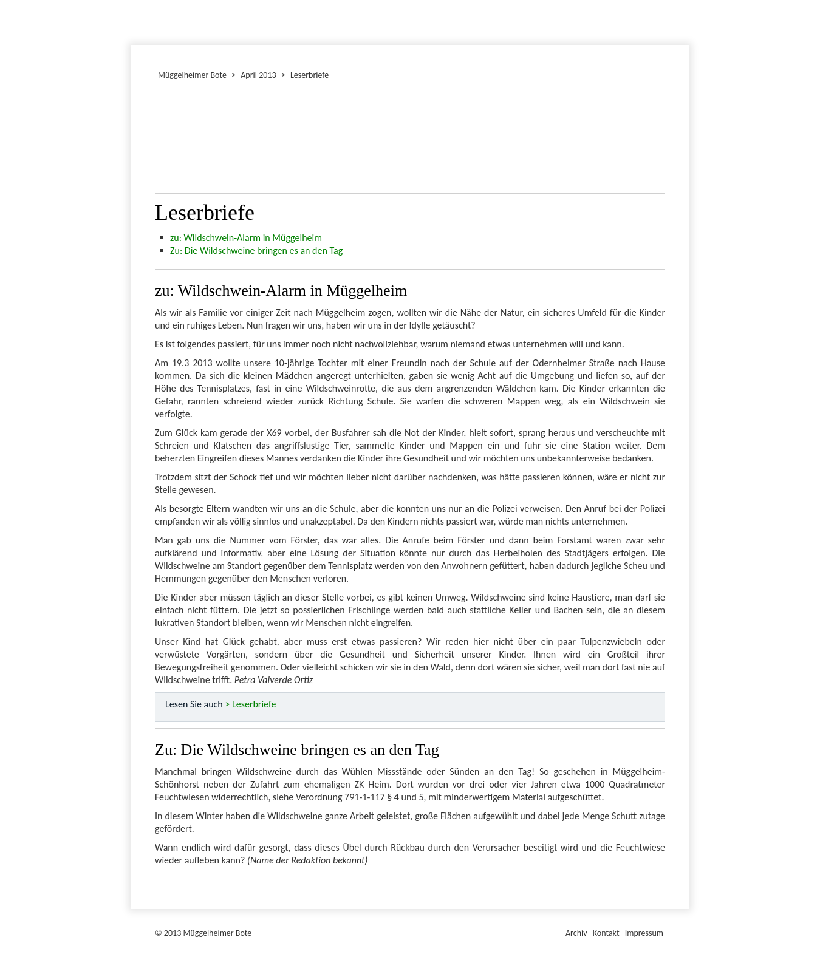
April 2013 (258, 75)
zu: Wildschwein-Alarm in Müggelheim (246, 238)
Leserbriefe (309, 75)
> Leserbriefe (250, 704)
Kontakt (606, 933)
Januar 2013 (132, 20)
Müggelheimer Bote (684, 1)
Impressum (644, 933)
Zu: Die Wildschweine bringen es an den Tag (256, 250)
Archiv (576, 933)
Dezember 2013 (136, 20)
